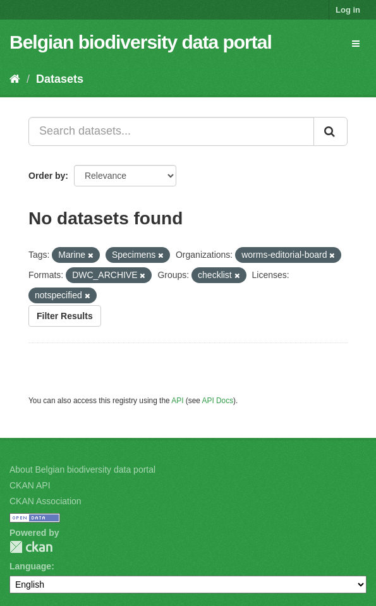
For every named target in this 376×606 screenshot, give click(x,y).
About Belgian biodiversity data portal (82, 469)
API (177, 400)
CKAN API (30, 485)
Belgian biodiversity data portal (140, 42)
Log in (348, 10)
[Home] (14, 79)
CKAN (30, 547)
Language (30, 566)
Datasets (59, 79)
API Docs (218, 400)
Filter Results (65, 316)
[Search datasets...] (171, 131)
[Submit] (330, 131)
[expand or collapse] (356, 43)
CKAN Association (45, 501)
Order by (46, 176)
